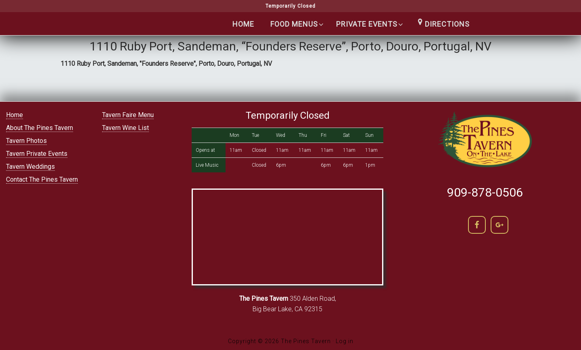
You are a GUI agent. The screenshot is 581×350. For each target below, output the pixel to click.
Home (14, 115)
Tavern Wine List (125, 128)
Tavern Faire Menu (128, 115)
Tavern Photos (26, 141)
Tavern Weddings (30, 166)
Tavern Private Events (36, 153)
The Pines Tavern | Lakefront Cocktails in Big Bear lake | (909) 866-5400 (125, 40)
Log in (344, 341)
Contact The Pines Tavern (42, 179)
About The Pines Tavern (39, 128)
